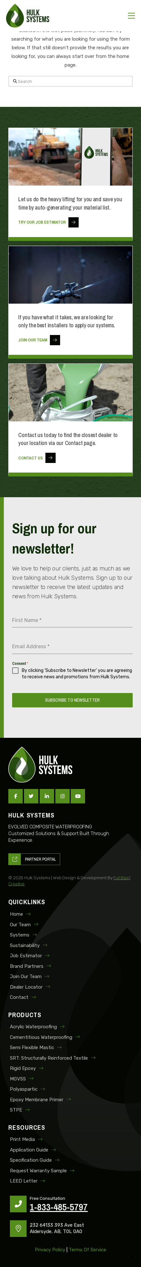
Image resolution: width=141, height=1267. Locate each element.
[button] (131, 16)
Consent (20, 663)
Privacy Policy (50, 1250)
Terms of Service (87, 1250)
